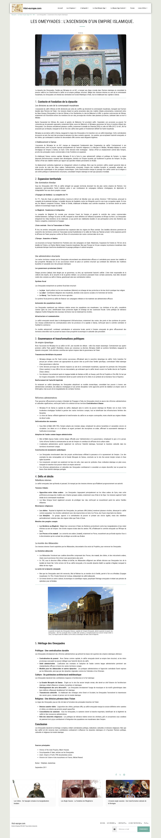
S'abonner (143, 829)
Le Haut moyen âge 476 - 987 (26, 15)
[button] (72, 8)
